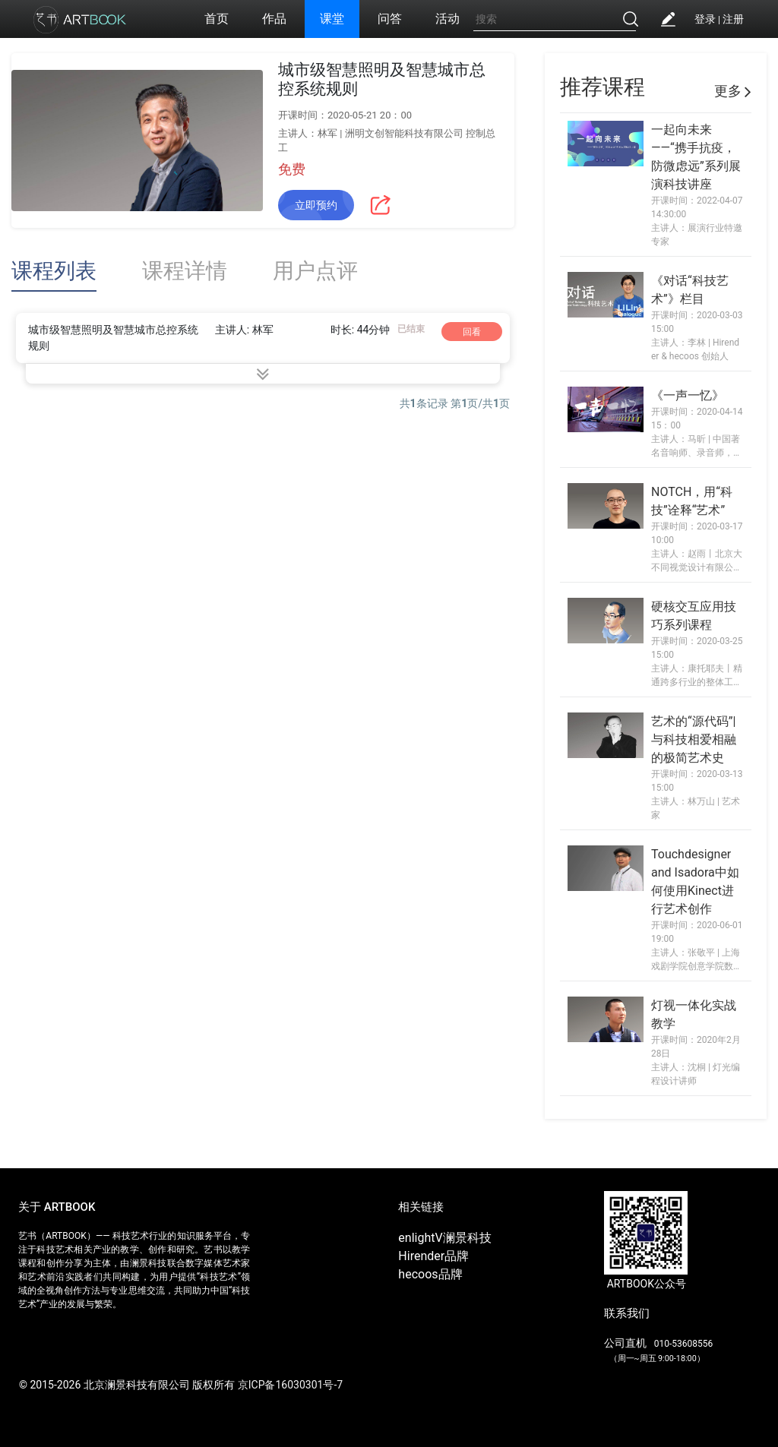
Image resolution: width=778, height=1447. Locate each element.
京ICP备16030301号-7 (290, 1385)
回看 (472, 332)
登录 (705, 19)
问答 (390, 18)
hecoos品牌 (430, 1274)
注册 (733, 19)
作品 (274, 18)
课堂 (332, 18)
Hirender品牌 (433, 1256)
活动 (447, 18)
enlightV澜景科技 (444, 1238)
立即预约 (316, 205)
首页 (216, 18)
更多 (732, 91)
